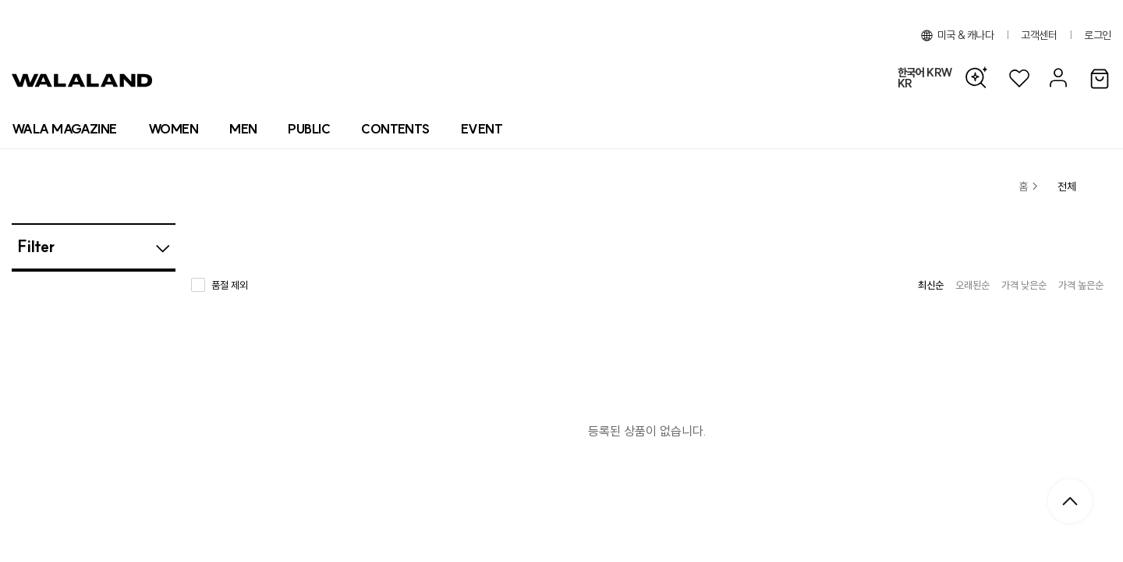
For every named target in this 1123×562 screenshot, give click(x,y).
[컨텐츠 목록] (395, 128)
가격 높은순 (1081, 285)
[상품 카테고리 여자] (173, 128)
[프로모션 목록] (481, 128)
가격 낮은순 (1024, 285)
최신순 (931, 285)
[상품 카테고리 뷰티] (309, 128)
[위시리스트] (1019, 78)
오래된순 (972, 285)
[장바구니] (1099, 79)
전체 (1066, 186)
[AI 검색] (980, 78)
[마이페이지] (1056, 78)
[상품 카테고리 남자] (243, 128)
